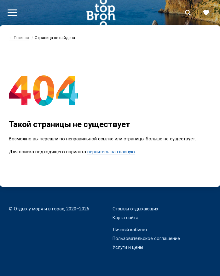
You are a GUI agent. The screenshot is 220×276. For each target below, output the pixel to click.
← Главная (19, 37)
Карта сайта (125, 217)
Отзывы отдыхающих (135, 209)
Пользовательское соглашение (146, 238)
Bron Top (101, 12)
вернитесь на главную (111, 152)
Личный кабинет (130, 229)
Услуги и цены (128, 247)
